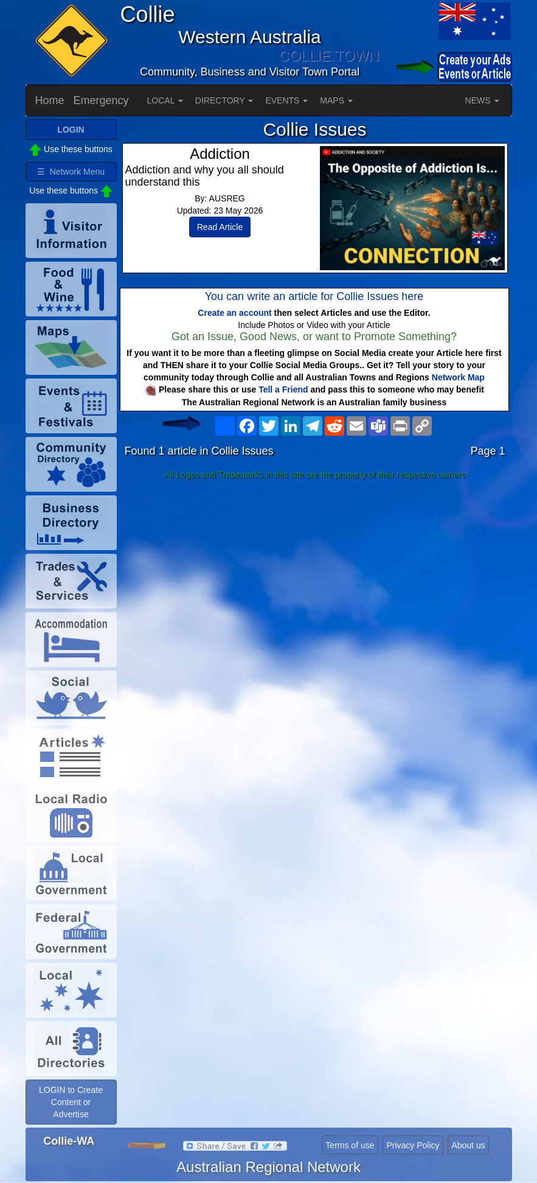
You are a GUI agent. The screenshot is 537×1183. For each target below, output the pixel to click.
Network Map (458, 377)
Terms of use (349, 1145)
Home (49, 100)
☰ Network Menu (71, 171)
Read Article (220, 227)
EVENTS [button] (286, 100)
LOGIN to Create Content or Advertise (71, 1102)
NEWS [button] (482, 100)
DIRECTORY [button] (224, 100)
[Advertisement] (315, 580)
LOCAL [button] (165, 100)
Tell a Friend (283, 389)
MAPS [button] (336, 100)
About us (468, 1145)
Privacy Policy (412, 1145)
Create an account (234, 313)
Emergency (101, 100)
